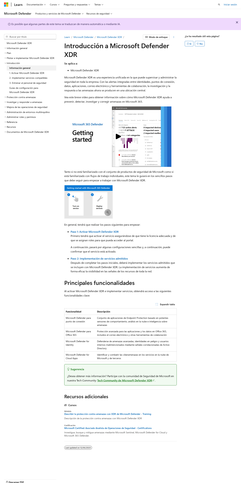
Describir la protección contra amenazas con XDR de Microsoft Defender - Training (107, 414)
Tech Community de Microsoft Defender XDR (124, 380)
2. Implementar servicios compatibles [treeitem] (28, 77)
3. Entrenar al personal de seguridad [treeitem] (27, 82)
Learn (67, 37)
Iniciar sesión (230, 4)
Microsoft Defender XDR (109, 37)
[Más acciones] (174, 37)
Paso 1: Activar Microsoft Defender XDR (95, 231)
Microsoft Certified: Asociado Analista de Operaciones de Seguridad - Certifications (108, 428)
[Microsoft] (6, 4)
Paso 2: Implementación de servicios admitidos (99, 258)
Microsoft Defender (83, 37)
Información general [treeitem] (19, 68)
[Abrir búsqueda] (219, 5)
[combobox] (30, 36)
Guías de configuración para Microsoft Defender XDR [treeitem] (23, 90)
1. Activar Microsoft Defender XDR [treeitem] (26, 73)
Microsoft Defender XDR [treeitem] (19, 43)
